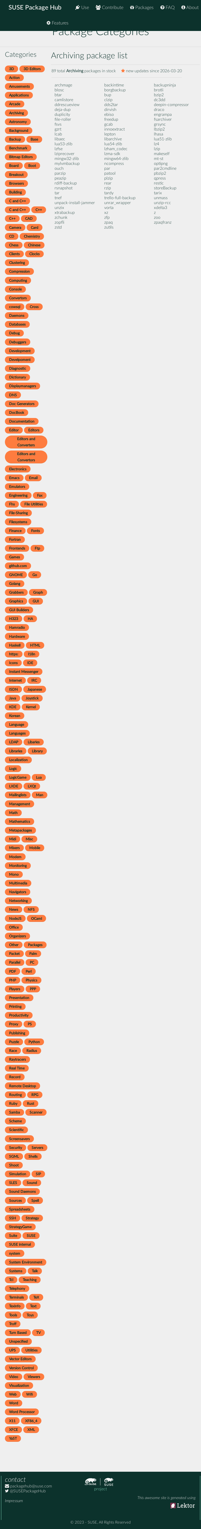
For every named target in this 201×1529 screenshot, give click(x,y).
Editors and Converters (26, 442)
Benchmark (18, 148)
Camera (15, 228)
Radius (31, 1051)
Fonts (35, 531)
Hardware (17, 637)
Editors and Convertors (26, 457)
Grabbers (16, 592)
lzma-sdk (112, 154)
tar (57, 193)
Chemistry (32, 236)
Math (13, 813)
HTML (35, 645)
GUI (36, 601)
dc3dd (159, 100)
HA (30, 619)
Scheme (15, 1121)
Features (188, 23)
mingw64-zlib (116, 159)
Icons (13, 663)
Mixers (14, 848)
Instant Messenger (23, 672)
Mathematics (19, 822)
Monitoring (18, 866)
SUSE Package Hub (35, 8)
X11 (12, 1421)
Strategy (32, 1218)
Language (16, 725)
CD (11, 236)
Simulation (17, 1174)
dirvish (110, 110)
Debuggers (17, 342)
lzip (157, 149)
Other (13, 945)
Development (20, 351)
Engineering (18, 495)
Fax (39, 495)
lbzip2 (159, 129)
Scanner (35, 1112)
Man (39, 795)
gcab (108, 124)
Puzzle (14, 1042)
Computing (18, 281)
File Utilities (33, 504)
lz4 (156, 144)
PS (30, 1024)
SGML (14, 1156)
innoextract (114, 129)
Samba (14, 1112)
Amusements (19, 86)
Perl (29, 971)
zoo (157, 217)
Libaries (34, 742)
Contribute (109, 7)
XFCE (13, 1430)
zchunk (61, 217)
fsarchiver (163, 119)
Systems (15, 1271)
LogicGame (17, 777)
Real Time (17, 1068)
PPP (33, 989)
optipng (161, 164)
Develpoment (20, 360)
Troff (12, 1324)
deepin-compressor (171, 105)
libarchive (113, 139)
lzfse (59, 149)
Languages (17, 733)
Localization (18, 760)
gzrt (58, 129)
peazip (60, 178)
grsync (160, 124)
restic (159, 183)
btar (58, 95)
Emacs (14, 478)
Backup (15, 139)
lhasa (158, 134)
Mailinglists (17, 795)
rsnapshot (63, 188)
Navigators (17, 892)
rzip (107, 188)
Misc (29, 839)
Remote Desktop (22, 1086)
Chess (13, 245)
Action (14, 78)
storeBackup (165, 188)
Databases (17, 324)
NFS (31, 910)
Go (34, 575)
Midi (12, 839)
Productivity (18, 1015)
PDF (12, 971)
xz (106, 213)
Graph (38, 592)
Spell (35, 1201)
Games (14, 557)
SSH (12, 1218)
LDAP (13, 742)
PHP (12, 980)
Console (15, 289)
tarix (158, 193)
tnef (58, 198)
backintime (114, 85)
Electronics (17, 469)
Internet (15, 680)
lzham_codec (116, 149)
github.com (18, 566)
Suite (13, 1236)
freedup (111, 119)
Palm (33, 954)
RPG (34, 1095)
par (107, 168)
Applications (19, 95)
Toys (30, 1315)
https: (13, 654)
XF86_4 (31, 1421)
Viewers (34, 1377)
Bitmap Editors (21, 157)
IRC (34, 680)
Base (34, 139)
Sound (32, 1183)
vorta (109, 208)
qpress (160, 178)
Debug (14, 333)
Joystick (32, 698)
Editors (33, 430)
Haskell (14, 645)
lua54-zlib (113, 144)
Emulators (17, 487)
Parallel (14, 962)
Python (34, 1042)
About (190, 7)
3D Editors (32, 69)
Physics (31, 980)
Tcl (11, 1280)
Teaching (29, 1280)
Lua (39, 777)
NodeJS (15, 919)
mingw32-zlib (67, 159)
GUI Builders (19, 610)
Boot (32, 166)
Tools (13, 1315)
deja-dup (63, 110)
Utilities (31, 1350)
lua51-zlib (163, 139)
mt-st (158, 159)
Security (15, 1148)
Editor (14, 430)
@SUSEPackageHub (25, 1491)
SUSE (31, 1236)
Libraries (15, 751)
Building (15, 192)
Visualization (19, 1386)
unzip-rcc (162, 203)
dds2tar (111, 105)
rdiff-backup (66, 183)
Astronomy (18, 122)
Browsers (16, 184)
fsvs (58, 124)
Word (13, 1403)
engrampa (163, 114)
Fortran (15, 540)
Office (14, 927)
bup (107, 95)
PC (32, 962)
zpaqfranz (163, 222)
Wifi (29, 1394)
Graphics (16, 601)
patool (110, 173)
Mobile (34, 848)
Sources (15, 1201)
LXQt (32, 786)
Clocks (34, 254)
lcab (58, 134)
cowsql (14, 307)
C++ (38, 210)
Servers (37, 1148)
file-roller (63, 119)
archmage (63, 85)
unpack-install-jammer (75, 203)
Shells (33, 1156)
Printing (15, 1007)
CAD (29, 219)
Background (18, 131)
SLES (13, 1183)
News (13, 910)
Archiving (16, 113)
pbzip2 (160, 173)
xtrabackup (65, 213)
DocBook (16, 413)
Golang (14, 584)
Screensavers (19, 1139)
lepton (110, 134)
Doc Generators (21, 404)
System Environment (25, 1262)
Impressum (14, 1501)
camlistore (64, 100)
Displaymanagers (22, 386)
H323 (13, 619)
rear (107, 183)
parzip (60, 173)
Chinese (34, 245)
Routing (15, 1095)
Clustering (17, 263)
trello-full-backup (120, 198)
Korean (14, 716)
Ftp (37, 548)
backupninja (165, 85)
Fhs (12, 504)
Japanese (34, 689)
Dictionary (17, 377)
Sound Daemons (22, 1192)
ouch (59, 168)
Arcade (14, 104)
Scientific (16, 1130)
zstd (58, 227)
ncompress (114, 164)
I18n (31, 654)
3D (11, 69)
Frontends (17, 548)
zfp (107, 217)
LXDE (13, 786)
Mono (14, 874)
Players (14, 989)
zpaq (108, 222)
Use (82, 7)
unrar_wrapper (117, 203)
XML (31, 1430)
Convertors (18, 298)
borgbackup (115, 90)
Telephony (17, 1289)
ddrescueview (67, 105)
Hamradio (17, 628)
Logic (13, 769)
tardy (109, 193)
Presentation (19, 998)
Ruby (13, 1104)
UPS (12, 1350)
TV (38, 1333)
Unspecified (18, 1341)
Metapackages (20, 830)
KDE (12, 707)
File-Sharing (18, 513)
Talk (35, 1271)
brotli (158, 90)
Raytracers (17, 1059)
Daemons (16, 316)
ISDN (13, 689)
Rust (30, 1104)
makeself (161, 154)
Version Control (21, 1368)
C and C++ (17, 201)
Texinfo (14, 1306)
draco (159, 110)
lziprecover (65, 154)
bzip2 (159, 95)
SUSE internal (20, 1244)
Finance (15, 531)
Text (33, 1306)
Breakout (16, 175)
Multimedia (18, 883)
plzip (108, 178)
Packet (14, 954)
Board (14, 166)
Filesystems (18, 522)
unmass (161, 198)
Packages (142, 7)
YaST (13, 1439)
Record (14, 1077)
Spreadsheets (19, 1209)
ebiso (109, 114)
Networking (18, 901)
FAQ (167, 7)
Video (13, 1377)
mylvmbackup (67, 164)
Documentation (21, 421)
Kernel (31, 707)
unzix (59, 208)
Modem (15, 857)
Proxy (13, 1024)
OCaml (36, 919)
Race (13, 1051)
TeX (36, 1297)
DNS (13, 395)
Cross (34, 307)
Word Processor (22, 1412)
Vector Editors (20, 1359)
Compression (19, 271)
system (14, 1254)
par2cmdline (165, 168)
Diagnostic (17, 369)
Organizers (17, 936)
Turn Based (18, 1333)
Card (34, 228)
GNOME (16, 575)
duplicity (62, 114)
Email (33, 478)
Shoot (14, 1165)
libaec (60, 139)
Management (19, 804)
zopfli (59, 222)
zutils (109, 227)
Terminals (16, 1297)
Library (37, 751)
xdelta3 (160, 208)
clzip (108, 100)
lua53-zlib (63, 144)
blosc (59, 90)
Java (12, 698)
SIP (38, 1174)
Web (13, 1394)
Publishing (17, 1033)
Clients (14, 254)
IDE (30, 663)
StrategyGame (20, 1227)
